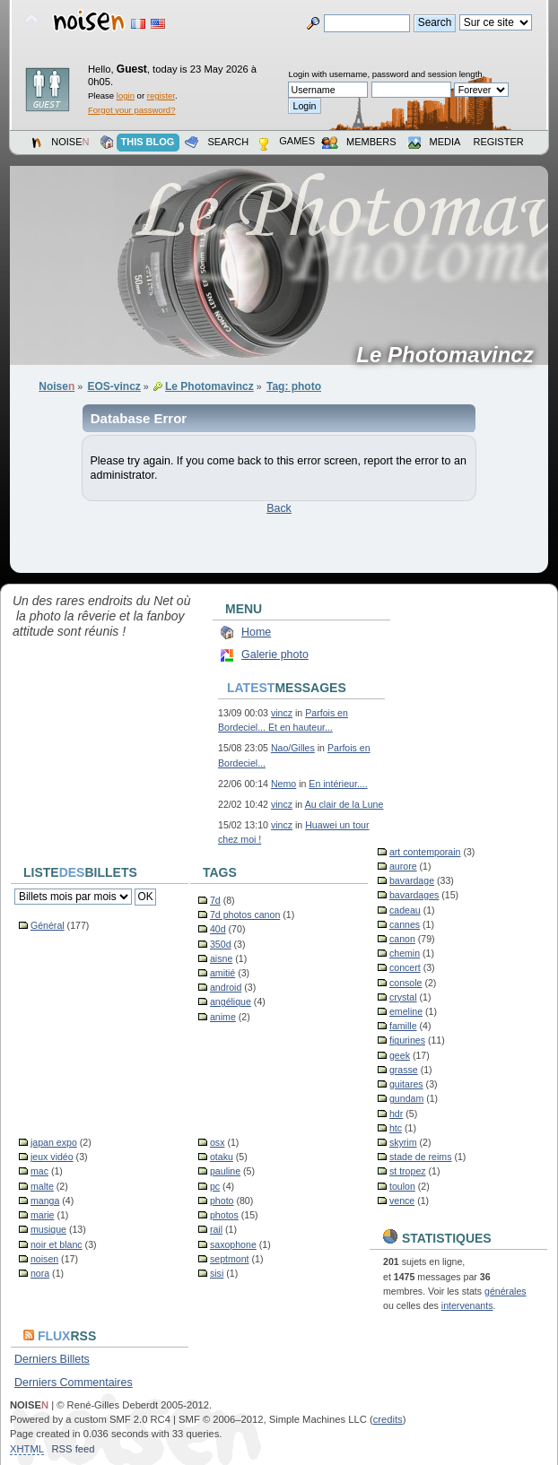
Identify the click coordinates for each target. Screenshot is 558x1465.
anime (223, 1016)
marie (43, 1214)
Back (279, 508)
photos (224, 1214)
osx (217, 1142)
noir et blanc (57, 1244)
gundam (406, 1098)
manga (45, 1200)
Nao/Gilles (293, 747)
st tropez (407, 1171)
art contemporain (425, 851)
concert (405, 967)
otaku (221, 1156)
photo (222, 1200)
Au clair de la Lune (344, 804)
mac (39, 1171)
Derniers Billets (52, 1359)
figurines (407, 1040)
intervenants (467, 1305)
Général (48, 925)
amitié (222, 972)
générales (505, 1291)
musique (48, 1229)
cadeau (405, 910)
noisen (44, 1258)
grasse (403, 1069)
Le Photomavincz (450, 355)
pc (215, 1186)
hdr (396, 1113)
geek (399, 1055)
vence (401, 1200)
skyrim (403, 1142)
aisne (221, 958)
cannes (404, 924)
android (225, 987)
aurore (403, 866)
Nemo (283, 783)
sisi (216, 1273)
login (126, 95)
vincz (281, 712)
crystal (403, 997)
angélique (230, 1001)
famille (403, 1025)
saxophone (233, 1244)
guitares (406, 1084)
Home (256, 632)
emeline (406, 1011)
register (161, 95)
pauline (225, 1171)
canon (402, 938)
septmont (229, 1258)
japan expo (54, 1142)
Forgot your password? (131, 110)
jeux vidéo (52, 1156)
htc (395, 1128)
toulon (402, 1186)
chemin (404, 953)
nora (40, 1273)
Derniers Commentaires (73, 1382)
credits (388, 1419)
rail (216, 1229)
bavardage (411, 880)
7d (215, 900)
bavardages (414, 894)
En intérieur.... (338, 783)
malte (42, 1186)
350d (220, 944)
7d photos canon (245, 914)
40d (218, 928)
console (406, 982)
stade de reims (420, 1156)
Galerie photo (275, 654)
